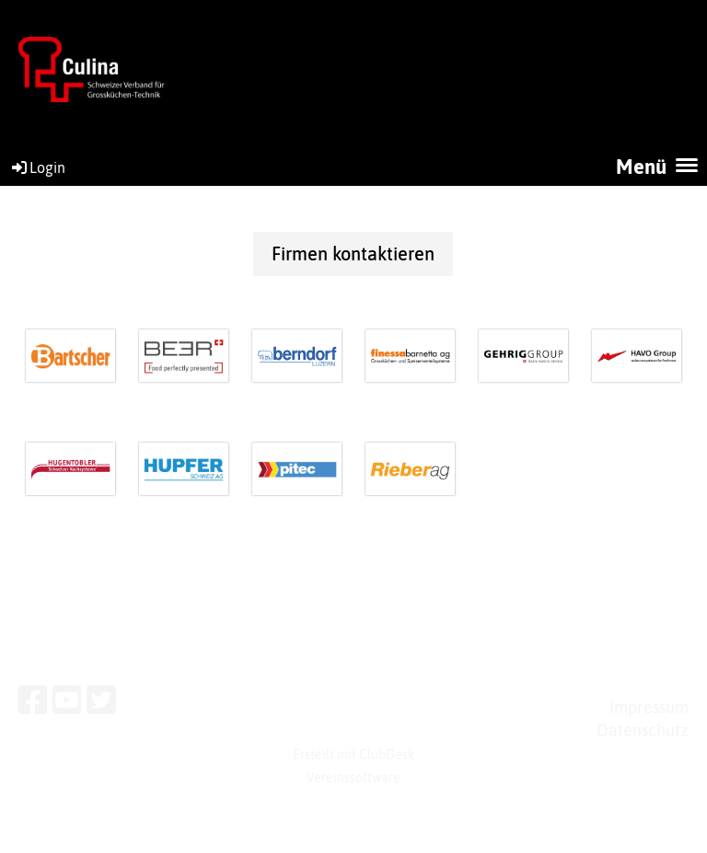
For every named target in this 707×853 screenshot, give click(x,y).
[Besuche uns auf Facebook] (33, 700)
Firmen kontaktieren (353, 253)
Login (37, 167)
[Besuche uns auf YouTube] (67, 700)
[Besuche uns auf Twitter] (101, 700)
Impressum (649, 707)
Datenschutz (643, 730)
